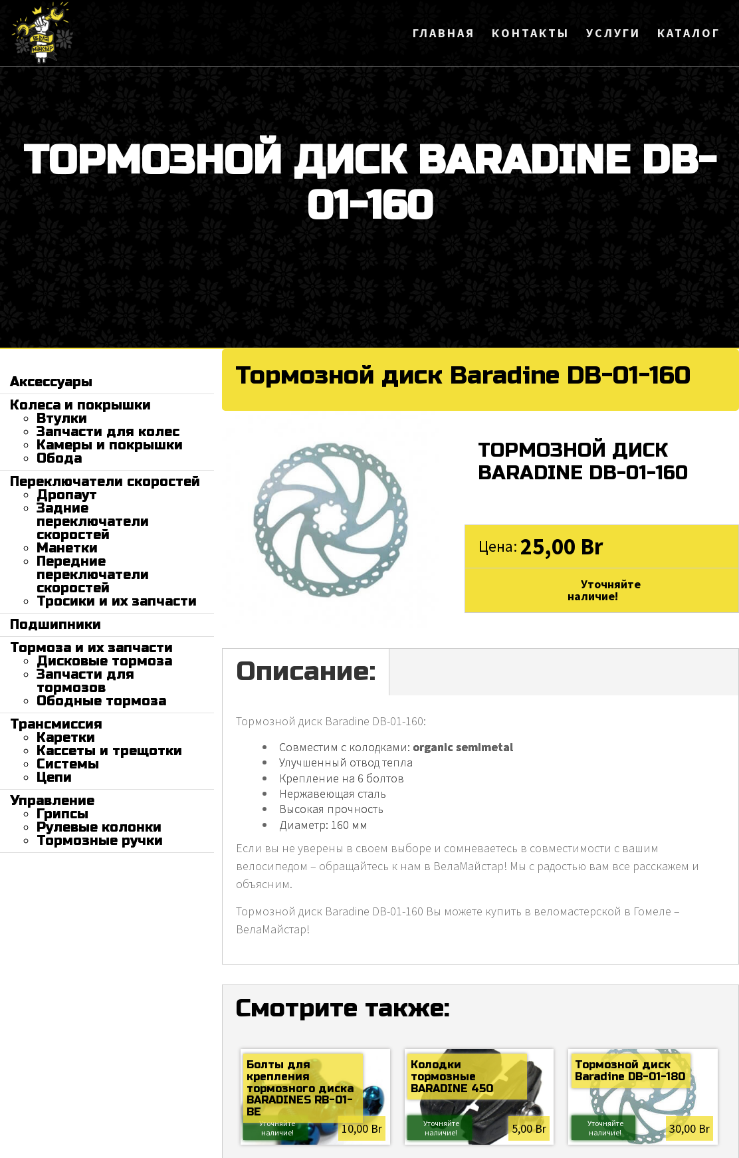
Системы (68, 764)
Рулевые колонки (99, 827)
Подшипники (55, 624)
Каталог (688, 33)
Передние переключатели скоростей (93, 574)
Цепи (54, 777)
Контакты (531, 33)
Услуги (613, 33)
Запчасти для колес (108, 431)
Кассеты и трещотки (109, 751)
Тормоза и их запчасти (91, 647)
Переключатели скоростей (105, 481)
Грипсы (62, 814)
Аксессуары (51, 382)
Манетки (67, 548)
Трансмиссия (56, 724)
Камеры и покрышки (110, 445)
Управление (52, 800)
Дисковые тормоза (104, 661)
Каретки (66, 737)
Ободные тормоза (101, 701)
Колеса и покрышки (80, 405)
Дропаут (67, 495)
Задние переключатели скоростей (93, 521)
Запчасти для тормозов (85, 681)
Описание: (305, 671)
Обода (59, 458)
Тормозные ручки (100, 840)
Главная (444, 33)
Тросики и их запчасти (117, 601)
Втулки (62, 418)
